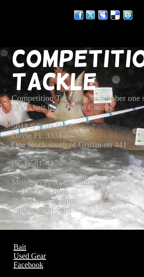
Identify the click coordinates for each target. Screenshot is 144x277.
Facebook (28, 264)
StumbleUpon (127, 15)
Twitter (91, 15)
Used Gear (29, 256)
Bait (19, 247)
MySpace (103, 15)
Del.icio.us (115, 15)
